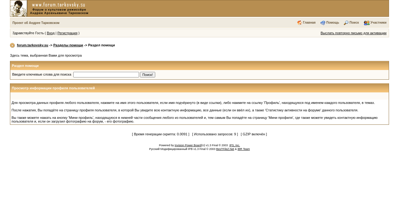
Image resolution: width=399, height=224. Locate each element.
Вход (51, 33)
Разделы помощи (68, 45)
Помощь (332, 22)
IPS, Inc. (234, 145)
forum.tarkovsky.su (32, 45)
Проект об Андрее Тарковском (36, 23)
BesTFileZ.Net (225, 149)
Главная (309, 22)
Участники (379, 22)
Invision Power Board (188, 145)
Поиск (354, 22)
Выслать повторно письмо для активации (353, 33)
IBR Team (244, 149)
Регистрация (67, 33)
